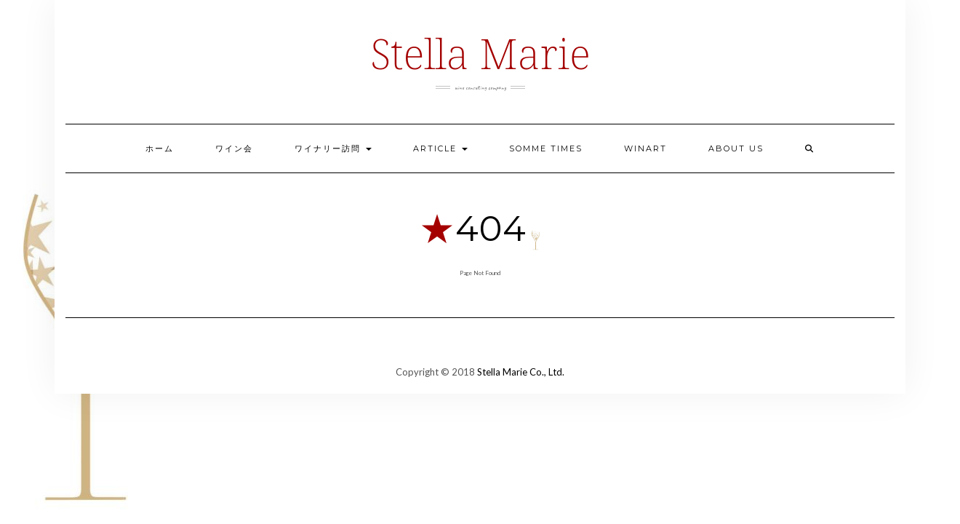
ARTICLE (440, 148)
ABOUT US (736, 148)
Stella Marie (479, 53)
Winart (645, 148)
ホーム (159, 148)
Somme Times (546, 148)
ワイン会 (234, 148)
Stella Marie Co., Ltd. (520, 372)
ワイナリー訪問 (333, 148)
